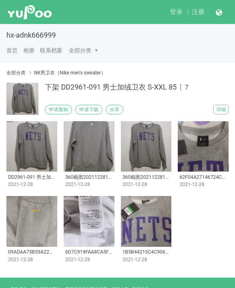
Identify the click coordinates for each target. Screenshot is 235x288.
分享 (114, 109)
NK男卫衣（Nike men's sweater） (70, 73)
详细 (221, 109)
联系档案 (51, 50)
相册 (28, 50)
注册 (198, 12)
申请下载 (88, 109)
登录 (176, 12)
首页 (12, 50)
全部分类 (80, 50)
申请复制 (58, 109)
